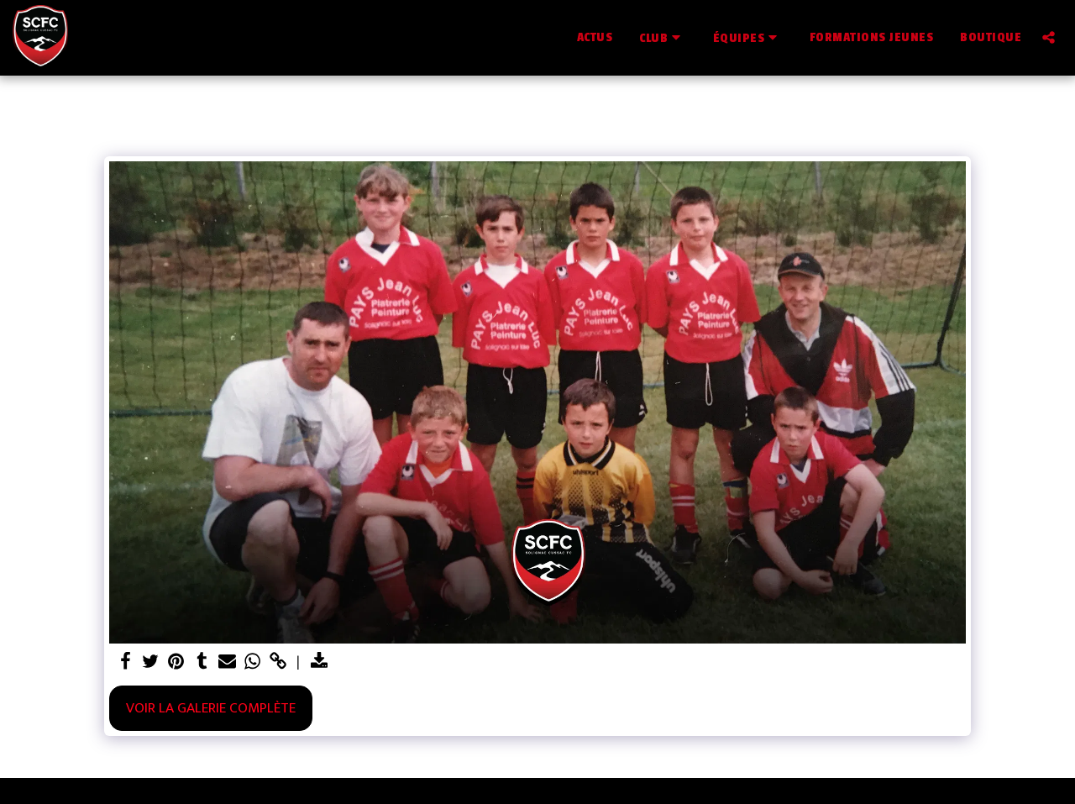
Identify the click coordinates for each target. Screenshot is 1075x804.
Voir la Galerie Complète (211, 708)
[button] (663, 37)
